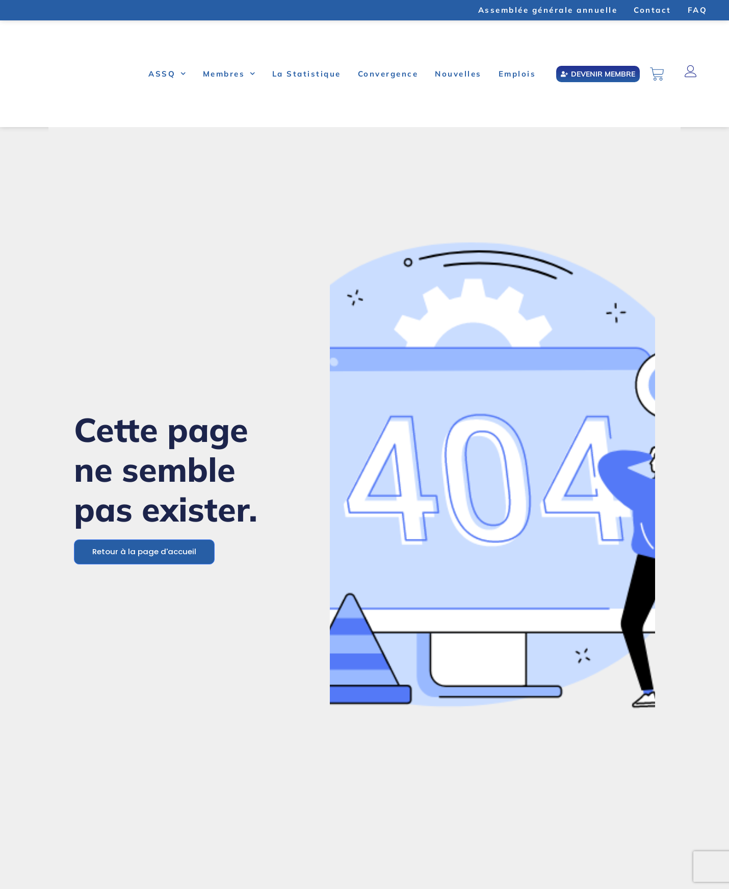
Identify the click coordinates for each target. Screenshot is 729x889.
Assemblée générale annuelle (548, 10)
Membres (229, 74)
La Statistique (306, 74)
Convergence (388, 74)
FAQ (698, 10)
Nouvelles (458, 74)
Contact (652, 10)
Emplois (517, 74)
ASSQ (167, 74)
